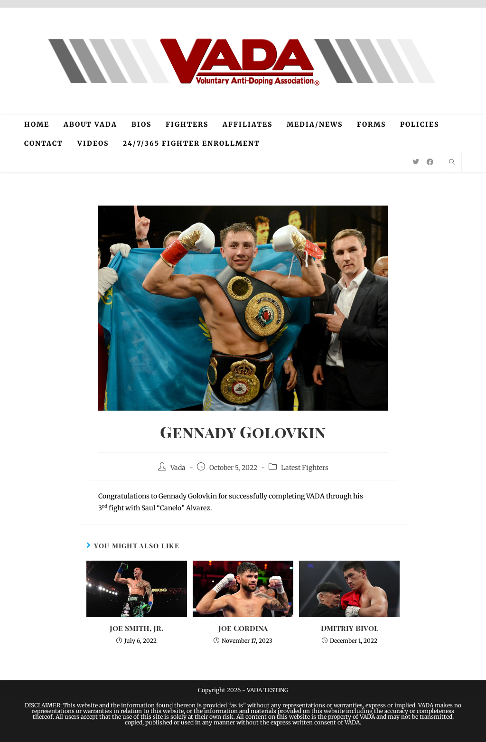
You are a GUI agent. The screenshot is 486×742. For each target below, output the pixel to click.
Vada (178, 467)
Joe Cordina (243, 628)
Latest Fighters (304, 467)
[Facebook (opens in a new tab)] (430, 162)
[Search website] (451, 162)
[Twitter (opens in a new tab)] (416, 162)
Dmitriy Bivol (349, 628)
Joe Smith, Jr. (136, 628)
